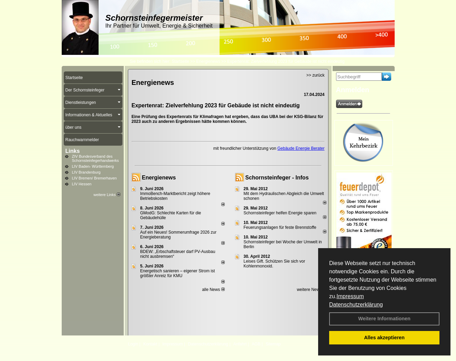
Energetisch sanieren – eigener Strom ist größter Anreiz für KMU (177, 273)
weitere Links (106, 195)
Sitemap (273, 344)
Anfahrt (240, 344)
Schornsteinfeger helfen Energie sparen (280, 213)
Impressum (350, 296)
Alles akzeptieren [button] (384, 337)
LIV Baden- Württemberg (93, 166)
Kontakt (150, 344)
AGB (256, 344)
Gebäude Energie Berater (301, 148)
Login (133, 344)
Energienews (159, 177)
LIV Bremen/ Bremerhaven (94, 178)
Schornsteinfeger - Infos (277, 177)
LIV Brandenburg (86, 172)
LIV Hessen (82, 184)
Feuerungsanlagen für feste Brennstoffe (280, 227)
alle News (213, 289)
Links (72, 151)
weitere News (311, 289)
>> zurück (315, 75)
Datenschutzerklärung (356, 305)
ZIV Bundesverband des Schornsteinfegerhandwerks (95, 158)
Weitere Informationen (384, 318)
